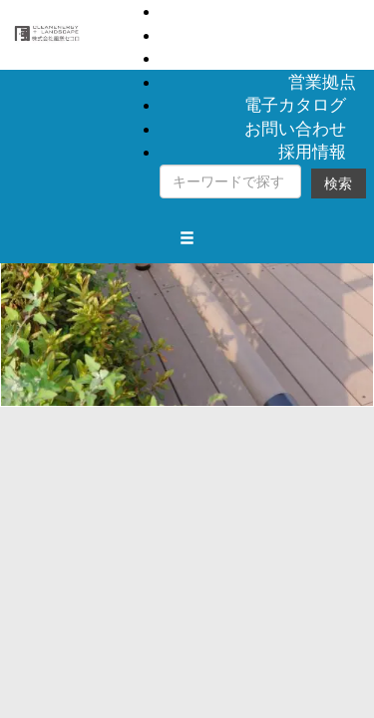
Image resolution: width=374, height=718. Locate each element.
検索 (338, 183)
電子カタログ (295, 105)
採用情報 (312, 152)
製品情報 (322, 11)
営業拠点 (322, 82)
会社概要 (322, 58)
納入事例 (322, 35)
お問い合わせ (295, 129)
